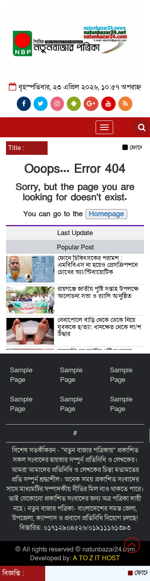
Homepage (106, 214)
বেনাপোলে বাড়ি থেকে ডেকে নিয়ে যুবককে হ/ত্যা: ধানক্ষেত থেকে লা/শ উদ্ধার (99, 327)
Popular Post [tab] (75, 247)
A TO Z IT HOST (96, 558)
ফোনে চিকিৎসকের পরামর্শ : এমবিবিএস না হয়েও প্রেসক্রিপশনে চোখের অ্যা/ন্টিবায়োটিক (98, 265)
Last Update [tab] (75, 232)
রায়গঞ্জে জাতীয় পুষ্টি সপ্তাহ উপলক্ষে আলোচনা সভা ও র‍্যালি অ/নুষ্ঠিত (98, 292)
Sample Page (21, 375)
